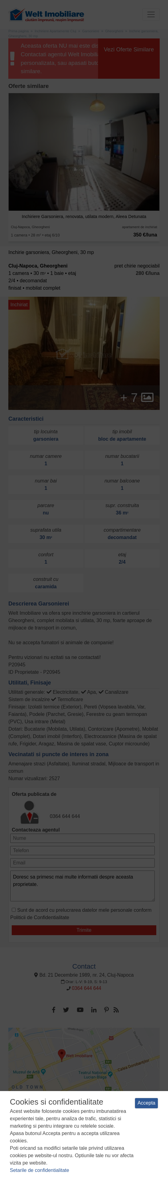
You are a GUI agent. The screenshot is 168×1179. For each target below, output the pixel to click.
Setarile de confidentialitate (39, 1170)
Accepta (146, 1103)
